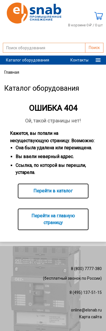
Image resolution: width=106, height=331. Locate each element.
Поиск (94, 47)
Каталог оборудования (27, 60)
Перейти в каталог (53, 191)
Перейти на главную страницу (53, 219)
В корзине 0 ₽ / (85, 25)
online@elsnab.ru (86, 310)
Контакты (79, 60)
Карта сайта (90, 317)
